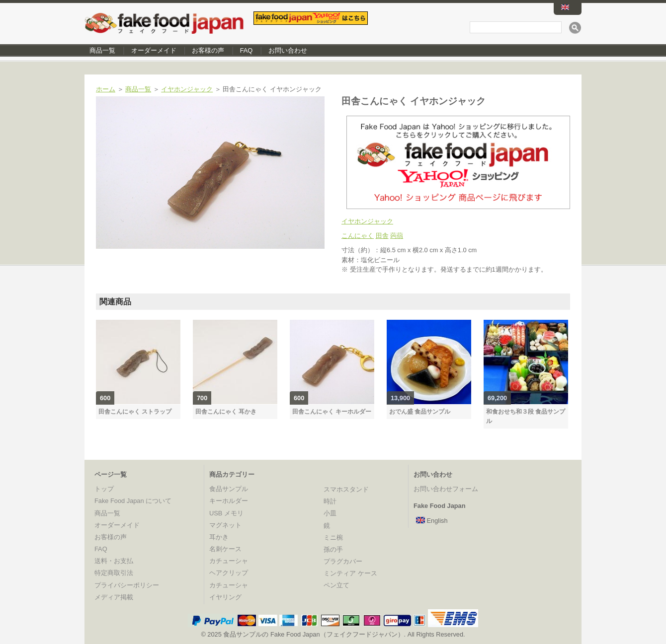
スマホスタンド (346, 489)
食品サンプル (228, 489)
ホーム (105, 89)
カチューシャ (228, 561)
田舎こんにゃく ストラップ (134, 411)
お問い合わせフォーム (446, 489)
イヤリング (225, 597)
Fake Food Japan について (132, 500)
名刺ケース (225, 549)
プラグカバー (343, 561)
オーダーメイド (153, 50)
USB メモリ (226, 513)
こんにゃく (357, 235)
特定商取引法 (113, 572)
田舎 (382, 235)
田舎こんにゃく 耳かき (225, 411)
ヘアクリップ (228, 572)
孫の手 (333, 549)
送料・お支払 (113, 561)
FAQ (246, 50)
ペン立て (336, 585)
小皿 (330, 513)
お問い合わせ (287, 50)
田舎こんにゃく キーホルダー (331, 411)
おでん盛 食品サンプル (419, 411)
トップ (104, 489)
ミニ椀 (333, 537)
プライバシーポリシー (126, 585)
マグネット (225, 525)
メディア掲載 (113, 597)
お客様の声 (208, 50)
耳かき (219, 537)
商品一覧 (102, 50)
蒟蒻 (396, 235)
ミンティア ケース (350, 573)
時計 (330, 501)
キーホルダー (228, 500)
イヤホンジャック (187, 89)
